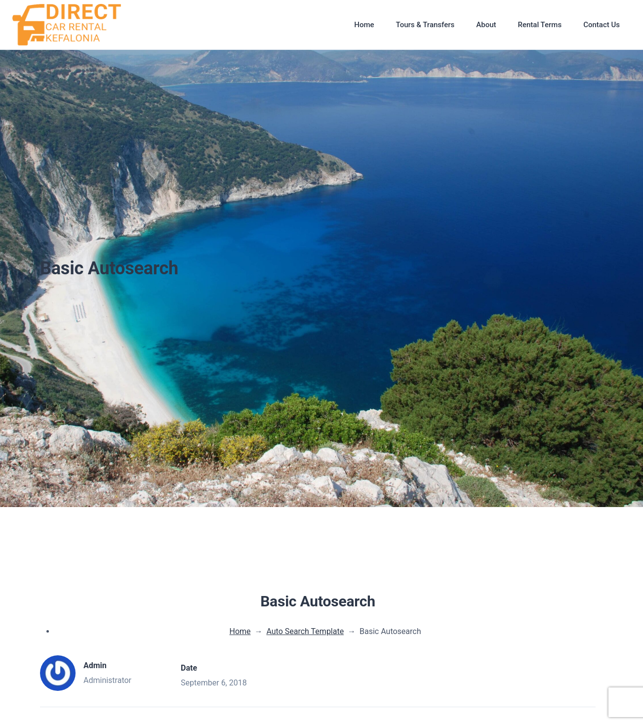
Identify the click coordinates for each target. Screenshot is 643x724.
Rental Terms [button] (540, 24)
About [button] (486, 24)
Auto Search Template (305, 631)
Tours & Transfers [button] (425, 24)
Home (240, 631)
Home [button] (364, 24)
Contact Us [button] (601, 24)
